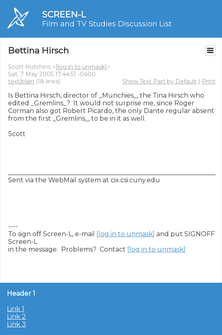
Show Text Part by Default (159, 81)
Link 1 (15, 309)
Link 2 (16, 316)
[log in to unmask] (81, 66)
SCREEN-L (64, 14)
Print (209, 81)
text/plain (21, 81)
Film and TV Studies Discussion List (107, 23)
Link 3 (16, 324)
